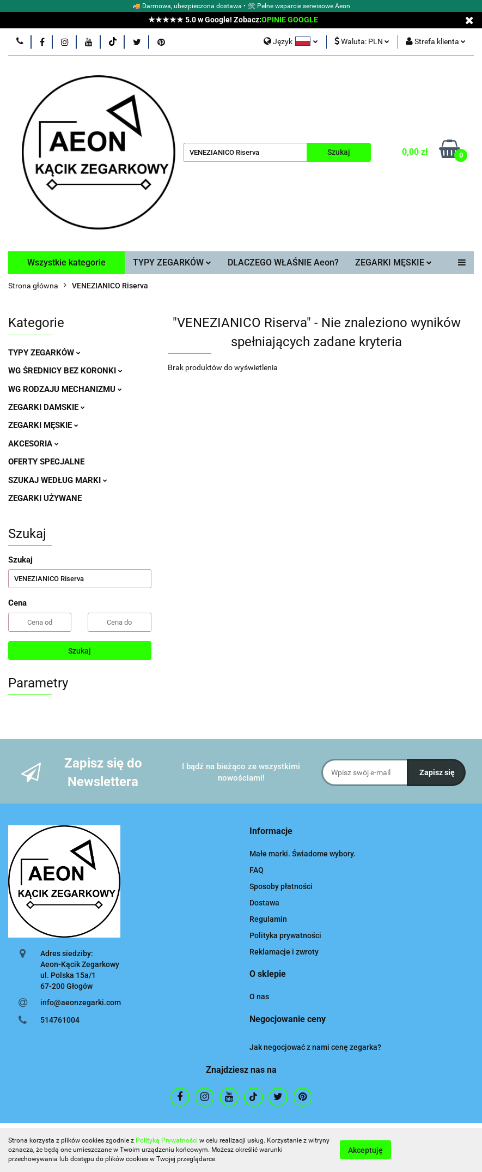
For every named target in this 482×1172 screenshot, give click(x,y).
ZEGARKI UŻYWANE (45, 498)
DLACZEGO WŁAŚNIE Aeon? (283, 262)
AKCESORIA (33, 444)
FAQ (256, 870)
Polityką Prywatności (167, 1140)
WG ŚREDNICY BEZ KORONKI (65, 371)
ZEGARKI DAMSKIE (46, 407)
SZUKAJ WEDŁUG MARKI (57, 480)
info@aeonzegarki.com (80, 1002)
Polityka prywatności (285, 935)
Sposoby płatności (281, 886)
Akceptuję (365, 1150)
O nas (259, 996)
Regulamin (268, 919)
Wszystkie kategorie (66, 262)
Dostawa (264, 902)
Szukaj (79, 651)
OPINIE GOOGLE (289, 19)
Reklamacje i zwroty (284, 951)
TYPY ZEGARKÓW (172, 262)
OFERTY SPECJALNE (46, 462)
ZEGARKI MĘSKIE (393, 262)
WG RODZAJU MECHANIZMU (65, 389)
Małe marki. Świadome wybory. (302, 853)
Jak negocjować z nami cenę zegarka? (315, 1047)
